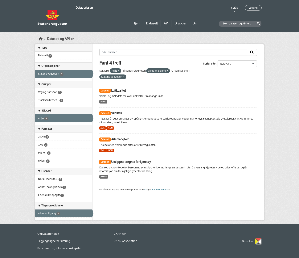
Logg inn (253, 7)
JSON (110, 128)
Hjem (136, 23)
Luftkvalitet (118, 90)
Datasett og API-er (60, 39)
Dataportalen (84, 8)
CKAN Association (125, 241)
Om (195, 23)
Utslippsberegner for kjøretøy (131, 162)
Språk (234, 7)
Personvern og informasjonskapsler (59, 248)
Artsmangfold (120, 139)
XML (102, 128)
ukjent (103, 101)
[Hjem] (41, 39)
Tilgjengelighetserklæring (53, 241)
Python (103, 177)
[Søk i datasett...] (173, 52)
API (166, 23)
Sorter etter (209, 63)
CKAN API (120, 233)
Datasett (152, 23)
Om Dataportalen (48, 233)
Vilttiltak (116, 113)
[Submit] (252, 52)
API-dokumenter (160, 189)
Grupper (180, 23)
